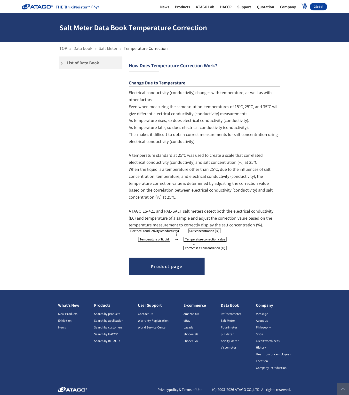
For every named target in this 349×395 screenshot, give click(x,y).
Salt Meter (108, 48)
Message (262, 314)
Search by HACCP (106, 334)
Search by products (107, 314)
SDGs (259, 334)
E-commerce (194, 305)
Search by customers (108, 327)
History (261, 347)
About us (262, 320)
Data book (83, 48)
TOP (63, 48)
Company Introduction (271, 367)
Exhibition (64, 320)
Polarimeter (229, 327)
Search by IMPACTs (107, 341)
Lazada (188, 327)
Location (262, 361)
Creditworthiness (268, 341)
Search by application (108, 320)
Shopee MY (190, 341)
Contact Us (145, 314)
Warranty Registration (153, 320)
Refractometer (231, 314)
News (62, 327)
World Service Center (152, 327)
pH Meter (227, 334)
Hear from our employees (273, 354)
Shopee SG (190, 334)
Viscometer (228, 347)
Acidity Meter (230, 341)
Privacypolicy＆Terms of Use (180, 389)
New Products (68, 314)
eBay (186, 320)
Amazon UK (191, 314)
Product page (166, 266)
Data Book (230, 305)
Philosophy (263, 327)
